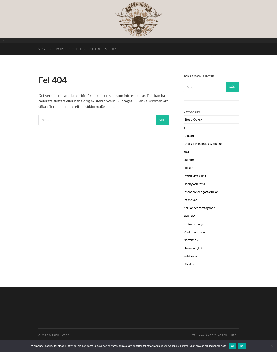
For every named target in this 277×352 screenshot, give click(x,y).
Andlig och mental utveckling (203, 143)
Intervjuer (190, 199)
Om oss (60, 49)
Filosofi (188, 167)
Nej (242, 346)
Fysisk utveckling (195, 175)
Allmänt (189, 135)
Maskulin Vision (194, 232)
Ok (232, 346)
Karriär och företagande (199, 208)
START (42, 49)
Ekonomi (189, 159)
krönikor (189, 216)
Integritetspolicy (103, 49)
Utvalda (189, 264)
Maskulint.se (59, 335)
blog (186, 151)
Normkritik (191, 240)
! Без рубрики (193, 119)
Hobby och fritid (194, 184)
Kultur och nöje (194, 224)
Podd (77, 49)
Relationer (190, 256)
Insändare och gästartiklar (201, 192)
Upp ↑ (235, 335)
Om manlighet (193, 248)
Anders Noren (216, 335)
